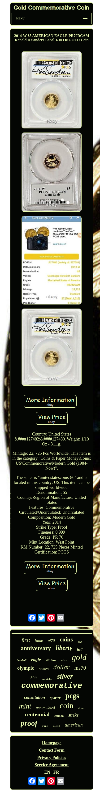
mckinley (47, 678)
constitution (34, 697)
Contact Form (51, 750)
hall (80, 641)
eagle (36, 659)
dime (56, 725)
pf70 (51, 640)
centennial (37, 714)
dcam (81, 708)
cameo (44, 669)
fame (39, 640)
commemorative (51, 685)
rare (45, 726)
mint (25, 706)
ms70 (80, 668)
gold (79, 657)
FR (56, 772)
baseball (21, 660)
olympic (25, 668)
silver (65, 676)
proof (29, 723)
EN (47, 772)
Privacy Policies (51, 757)
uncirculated (45, 708)
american (74, 724)
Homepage (51, 742)
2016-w (51, 660)
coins (66, 639)
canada (59, 715)
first (26, 640)
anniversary (36, 648)
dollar (61, 667)
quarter (55, 698)
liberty (64, 647)
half (80, 649)
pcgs (72, 695)
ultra (64, 660)
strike (73, 715)
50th (34, 678)
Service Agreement (52, 765)
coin (67, 705)
